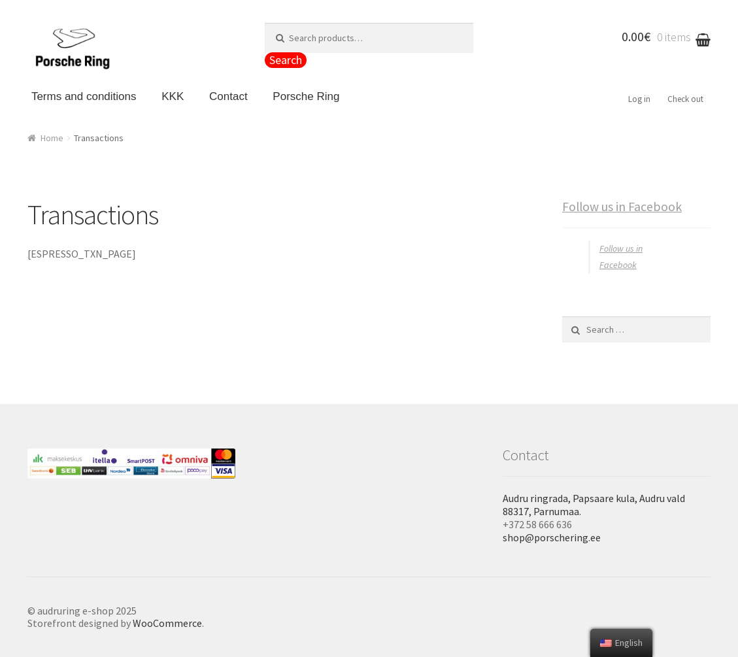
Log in (639, 99)
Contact (228, 96)
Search (285, 59)
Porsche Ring (306, 96)
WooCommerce (167, 623)
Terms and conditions (84, 96)
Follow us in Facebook (622, 206)
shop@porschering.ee (552, 537)
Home (52, 138)
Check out (685, 99)
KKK (172, 96)
